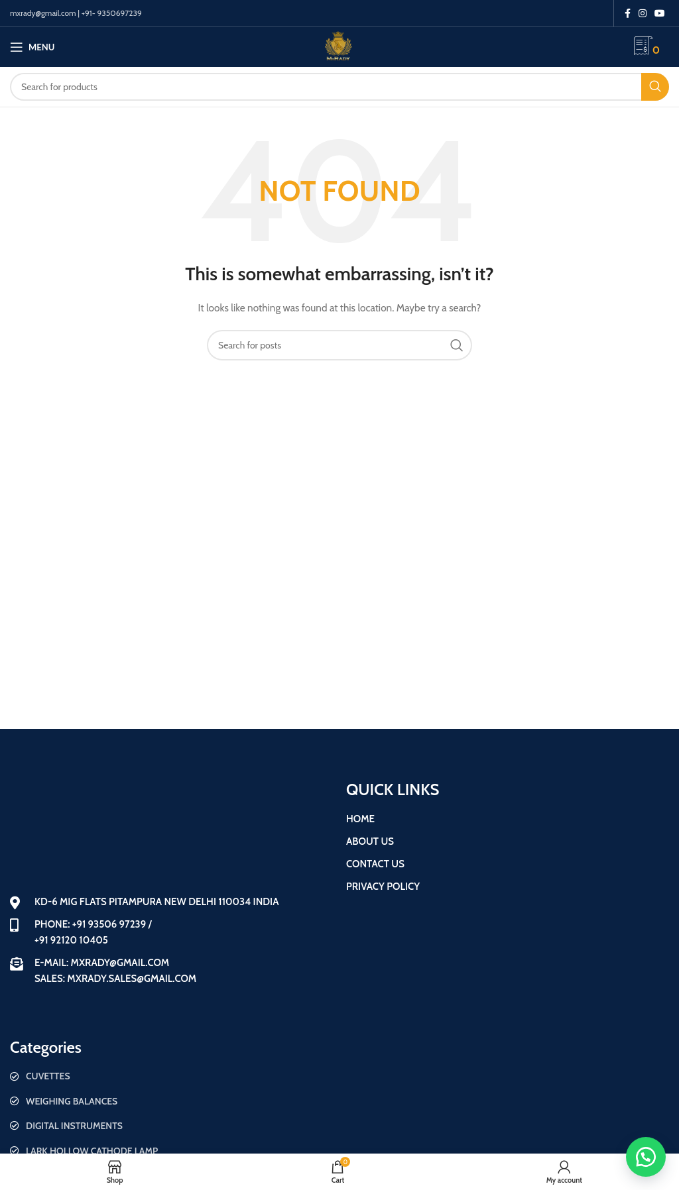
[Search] (339, 87)
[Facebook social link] (628, 13)
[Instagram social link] (642, 13)
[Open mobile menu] (32, 47)
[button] (646, 1157)
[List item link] (171, 1076)
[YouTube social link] (659, 13)
